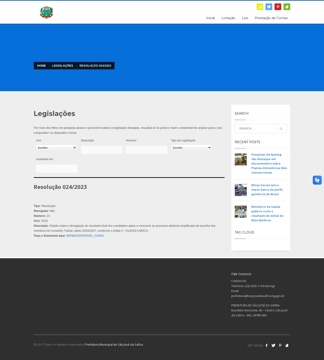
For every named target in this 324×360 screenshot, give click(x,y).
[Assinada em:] (56, 169)
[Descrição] (101, 150)
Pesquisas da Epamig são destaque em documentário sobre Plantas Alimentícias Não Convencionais (269, 163)
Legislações (62, 65)
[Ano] (56, 147)
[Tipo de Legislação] (191, 147)
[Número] (146, 150)
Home (41, 65)
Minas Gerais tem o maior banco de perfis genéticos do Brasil (267, 189)
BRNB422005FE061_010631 (85, 235)
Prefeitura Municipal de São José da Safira (114, 344)
